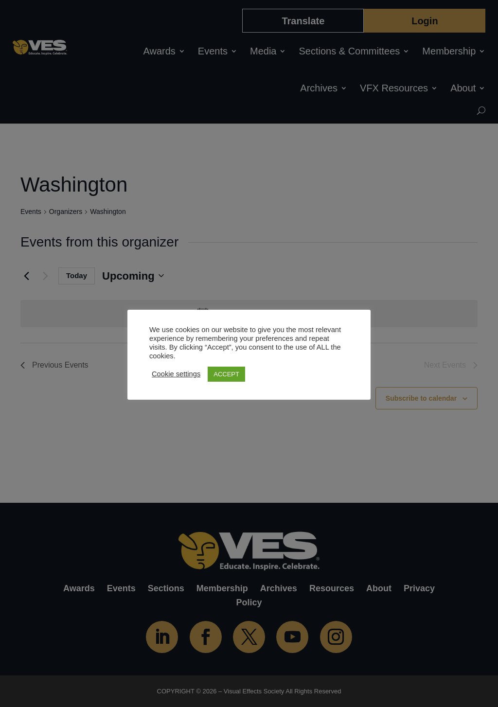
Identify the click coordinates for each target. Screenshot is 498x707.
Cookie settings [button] (176, 374)
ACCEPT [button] (226, 374)
